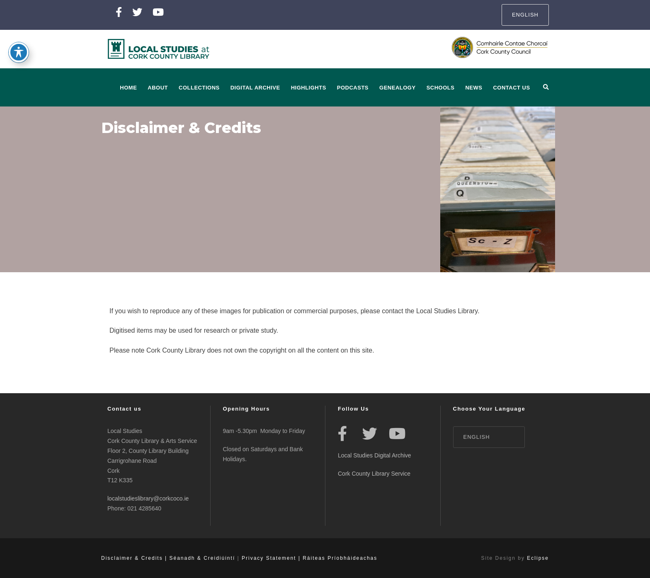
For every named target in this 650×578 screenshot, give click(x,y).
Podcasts (353, 88)
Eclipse (538, 558)
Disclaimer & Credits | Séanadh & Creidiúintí (168, 558)
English (525, 15)
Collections (199, 88)
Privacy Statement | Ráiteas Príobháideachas (309, 558)
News (473, 88)
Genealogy (397, 88)
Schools (441, 88)
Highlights (308, 88)
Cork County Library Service (375, 473)
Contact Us (511, 88)
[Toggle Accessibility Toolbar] (19, 42)
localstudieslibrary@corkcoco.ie (148, 498)
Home (128, 88)
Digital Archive (255, 88)
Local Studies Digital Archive (374, 455)
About (158, 88)
